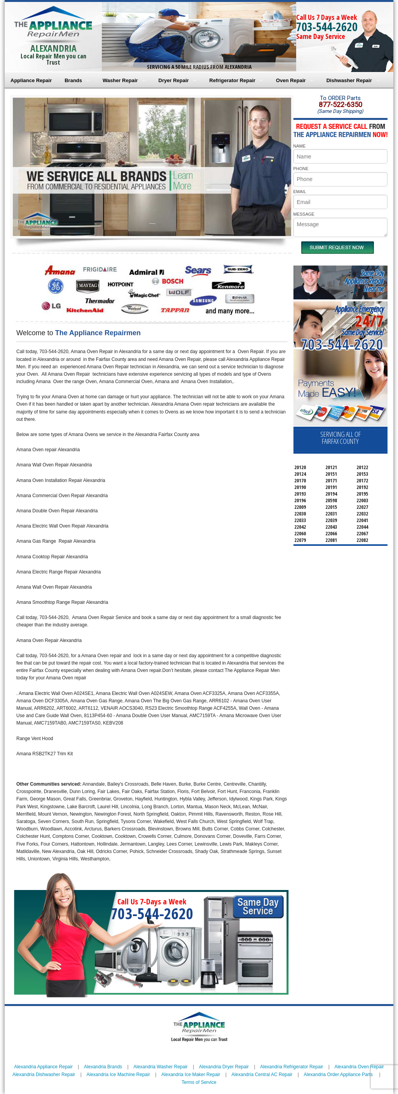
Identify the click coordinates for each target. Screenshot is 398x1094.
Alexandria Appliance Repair (43, 1066)
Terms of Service (199, 1082)
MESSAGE (303, 214)
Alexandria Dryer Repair (224, 1066)
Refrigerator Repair (232, 80)
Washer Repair (120, 80)
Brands (73, 80)
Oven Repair (291, 80)
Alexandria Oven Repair (359, 1066)
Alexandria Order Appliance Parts (338, 1074)
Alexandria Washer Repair (160, 1066)
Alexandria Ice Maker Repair (190, 1074)
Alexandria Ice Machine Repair (118, 1074)
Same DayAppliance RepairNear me (364, 281)
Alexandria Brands (103, 1066)
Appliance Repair (31, 80)
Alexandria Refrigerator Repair (291, 1066)
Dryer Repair (174, 80)
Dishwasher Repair (349, 80)
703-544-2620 (327, 27)
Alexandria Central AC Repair (262, 1074)
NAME (299, 146)
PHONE (301, 168)
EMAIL (299, 191)
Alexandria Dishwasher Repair (43, 1074)
